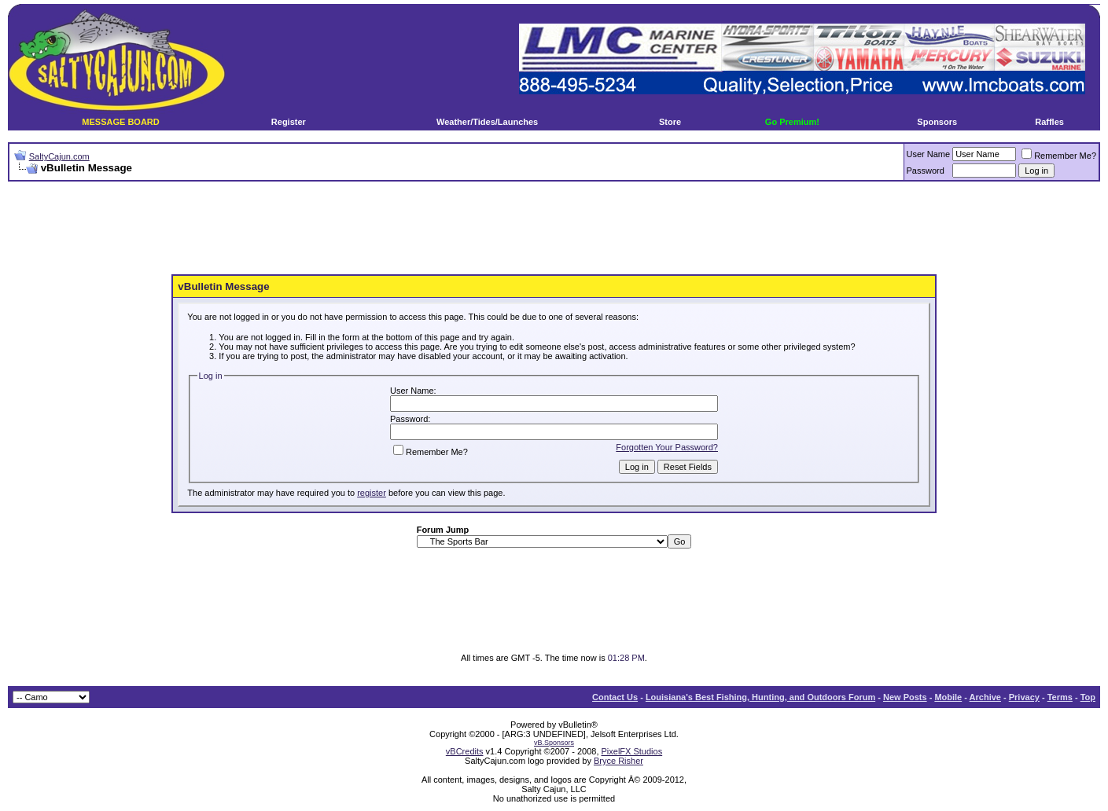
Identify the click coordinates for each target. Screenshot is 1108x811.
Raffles (1049, 122)
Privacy (1024, 697)
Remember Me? (1058, 155)
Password (925, 170)
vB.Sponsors (554, 743)
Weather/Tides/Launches (487, 122)
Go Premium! (792, 122)
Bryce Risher (618, 760)
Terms (1060, 697)
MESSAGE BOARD (120, 122)
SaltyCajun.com (59, 156)
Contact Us (615, 697)
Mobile (948, 697)
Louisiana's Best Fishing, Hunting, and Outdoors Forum (760, 697)
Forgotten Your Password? (667, 447)
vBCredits (465, 751)
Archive (985, 697)
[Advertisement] (554, 228)
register (371, 492)
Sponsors (937, 122)
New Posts (905, 697)
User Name (929, 154)
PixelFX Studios (632, 751)
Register (288, 122)
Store (670, 122)
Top (1087, 697)
